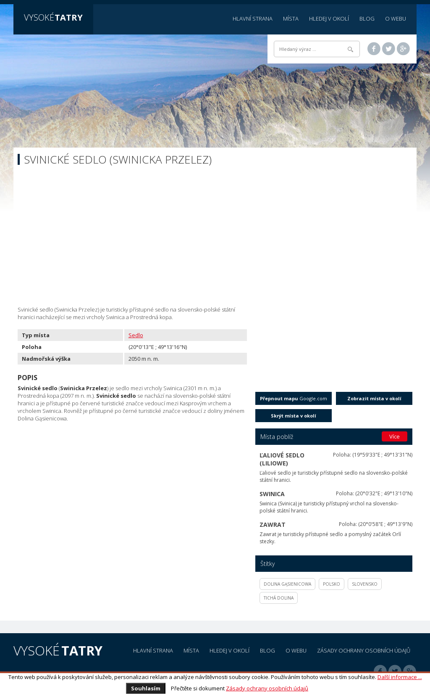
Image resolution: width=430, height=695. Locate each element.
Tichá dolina (279, 598)
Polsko (331, 584)
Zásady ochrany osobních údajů (267, 688)
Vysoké (53, 17)
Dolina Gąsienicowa (287, 584)
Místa (291, 18)
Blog (367, 18)
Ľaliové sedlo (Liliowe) (282, 459)
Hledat (350, 49)
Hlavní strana (253, 18)
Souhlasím (145, 688)
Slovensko (365, 584)
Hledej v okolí (329, 18)
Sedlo (135, 335)
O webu (395, 18)
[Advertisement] (215, 238)
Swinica (272, 494)
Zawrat (273, 525)
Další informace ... (400, 677)
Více (394, 436)
